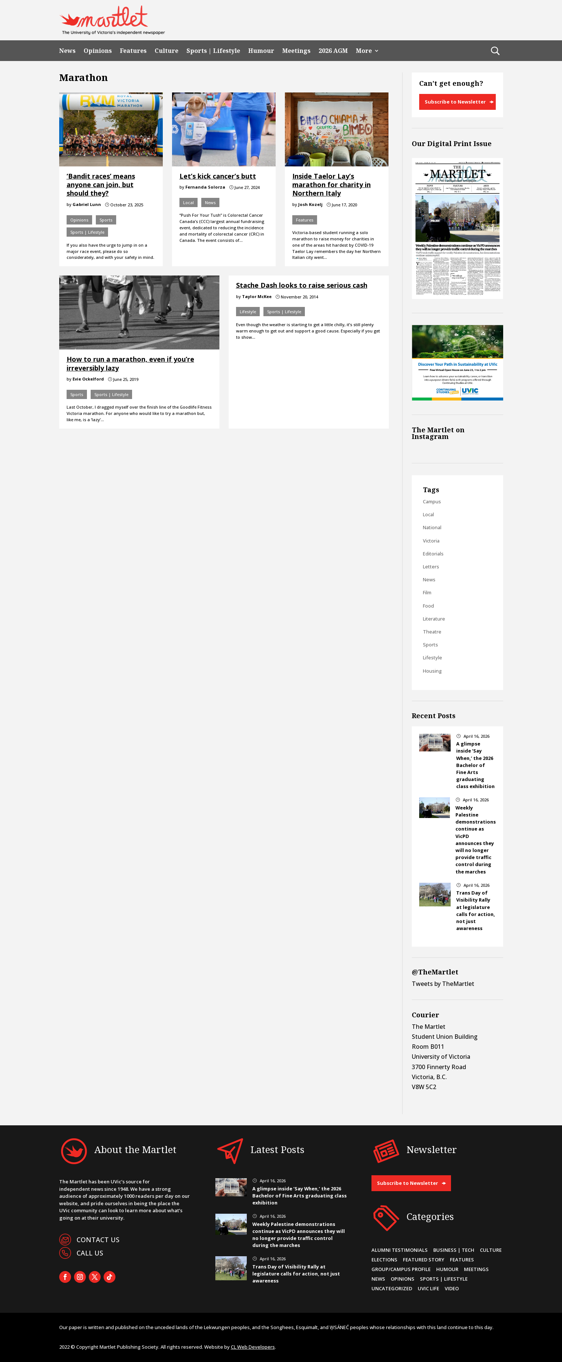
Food (428, 605)
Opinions (98, 51)
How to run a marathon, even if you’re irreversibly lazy (130, 363)
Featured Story (423, 1259)
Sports (106, 220)
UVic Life (428, 1288)
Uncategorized (391, 1288)
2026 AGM (333, 51)
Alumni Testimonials (399, 1250)
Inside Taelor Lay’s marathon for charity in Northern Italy (331, 185)
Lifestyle (248, 311)
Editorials (433, 553)
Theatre (432, 631)
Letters (431, 566)
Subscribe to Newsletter (455, 101)
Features (133, 51)
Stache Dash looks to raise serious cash (301, 285)
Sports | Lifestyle (213, 51)
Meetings (296, 51)
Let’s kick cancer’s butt (217, 176)
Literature (434, 618)
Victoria (431, 540)
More (364, 51)
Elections (384, 1259)
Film (427, 592)
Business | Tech (453, 1250)
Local (188, 202)
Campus (432, 501)
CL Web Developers (253, 1347)
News (67, 51)
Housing (432, 671)
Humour (261, 51)
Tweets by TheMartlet (443, 984)
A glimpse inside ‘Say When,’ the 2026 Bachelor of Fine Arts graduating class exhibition (475, 765)
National (432, 527)
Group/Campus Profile (401, 1269)
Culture (166, 51)
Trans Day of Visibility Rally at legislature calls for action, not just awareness (475, 910)
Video (452, 1288)
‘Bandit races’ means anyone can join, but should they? (101, 185)
